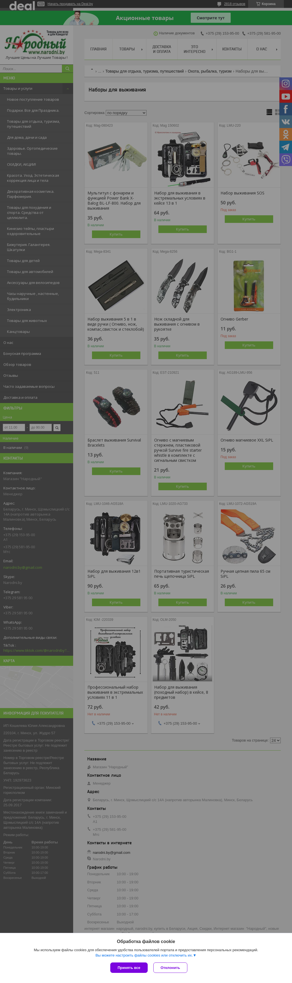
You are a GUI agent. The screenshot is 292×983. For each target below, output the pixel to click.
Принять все (129, 968)
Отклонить (170, 968)
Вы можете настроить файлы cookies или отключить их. (144, 955)
